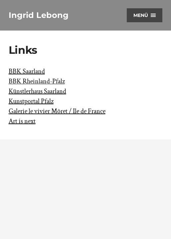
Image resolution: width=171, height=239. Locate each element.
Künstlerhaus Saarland (37, 91)
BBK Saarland (27, 71)
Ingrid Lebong (39, 15)
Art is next (22, 121)
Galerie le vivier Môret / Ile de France (57, 111)
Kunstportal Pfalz (31, 101)
